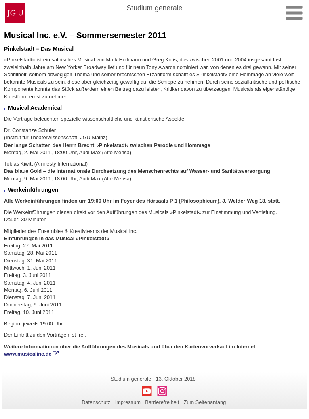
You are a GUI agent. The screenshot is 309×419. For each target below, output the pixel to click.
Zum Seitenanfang (205, 402)
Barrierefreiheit (162, 402)
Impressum (128, 402)
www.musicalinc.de (28, 354)
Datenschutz (96, 402)
